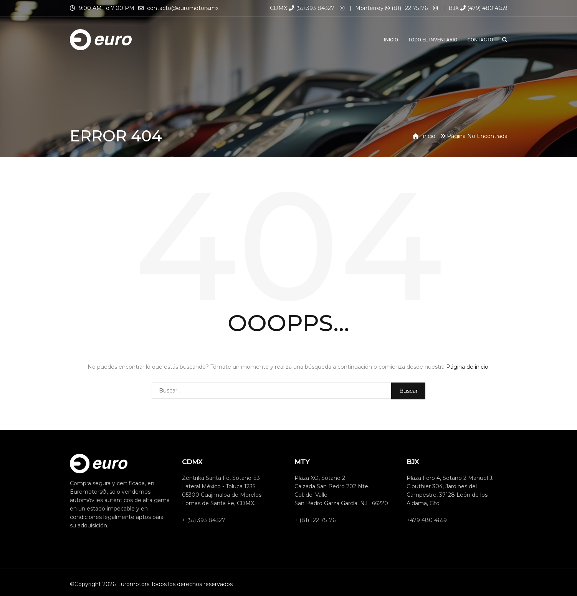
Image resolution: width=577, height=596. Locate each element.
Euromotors (133, 584)
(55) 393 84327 (311, 8)
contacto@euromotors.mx (182, 8)
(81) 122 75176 (406, 8)
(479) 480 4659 (484, 8)
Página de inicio (467, 366)
